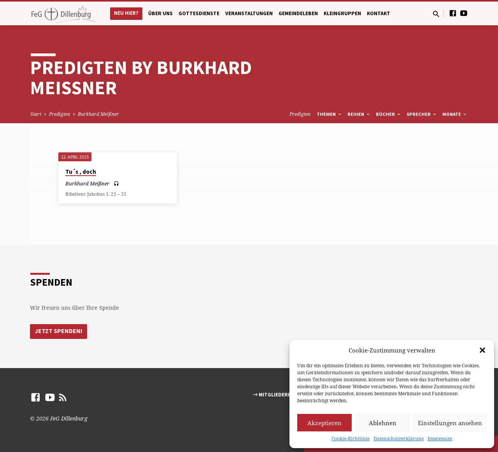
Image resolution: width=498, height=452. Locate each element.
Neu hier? (126, 13)
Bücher (389, 114)
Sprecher (422, 114)
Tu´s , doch (80, 171)
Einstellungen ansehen (450, 423)
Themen (329, 114)
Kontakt (378, 13)
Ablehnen (382, 423)
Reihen (359, 114)
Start (35, 114)
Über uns (160, 13)
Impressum (440, 438)
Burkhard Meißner (98, 114)
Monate (455, 114)
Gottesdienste (199, 13)
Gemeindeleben (298, 13)
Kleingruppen (342, 13)
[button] (482, 350)
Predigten (59, 114)
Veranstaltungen (249, 13)
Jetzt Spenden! (59, 331)
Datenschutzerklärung (399, 438)
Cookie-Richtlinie (350, 438)
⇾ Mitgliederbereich (281, 394)
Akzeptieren (324, 423)
